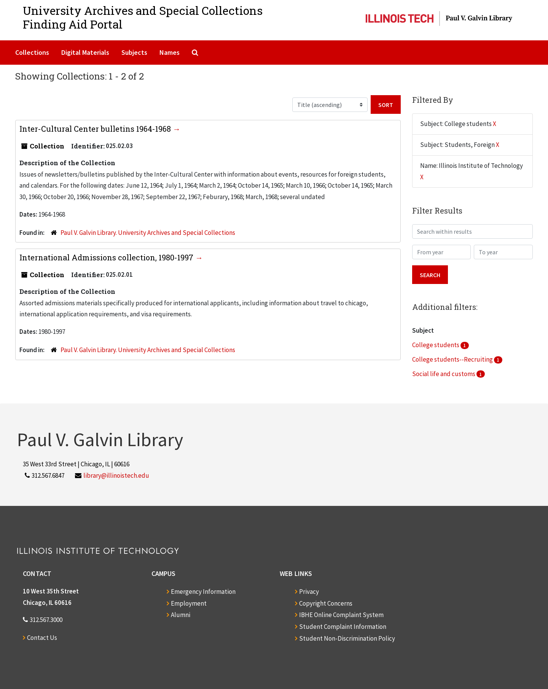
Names (169, 52)
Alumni (180, 615)
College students (436, 345)
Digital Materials (85, 52)
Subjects (134, 52)
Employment (189, 603)
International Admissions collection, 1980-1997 (107, 257)
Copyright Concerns (325, 603)
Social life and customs (444, 374)
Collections (32, 52)
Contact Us (42, 637)
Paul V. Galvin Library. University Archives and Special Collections (148, 232)
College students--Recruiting (453, 359)
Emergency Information (203, 591)
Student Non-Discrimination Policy (347, 638)
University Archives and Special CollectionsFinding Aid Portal (143, 17)
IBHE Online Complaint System (341, 615)
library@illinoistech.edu (116, 475)
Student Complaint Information (342, 626)
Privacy (309, 591)
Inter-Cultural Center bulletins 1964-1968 (96, 129)
